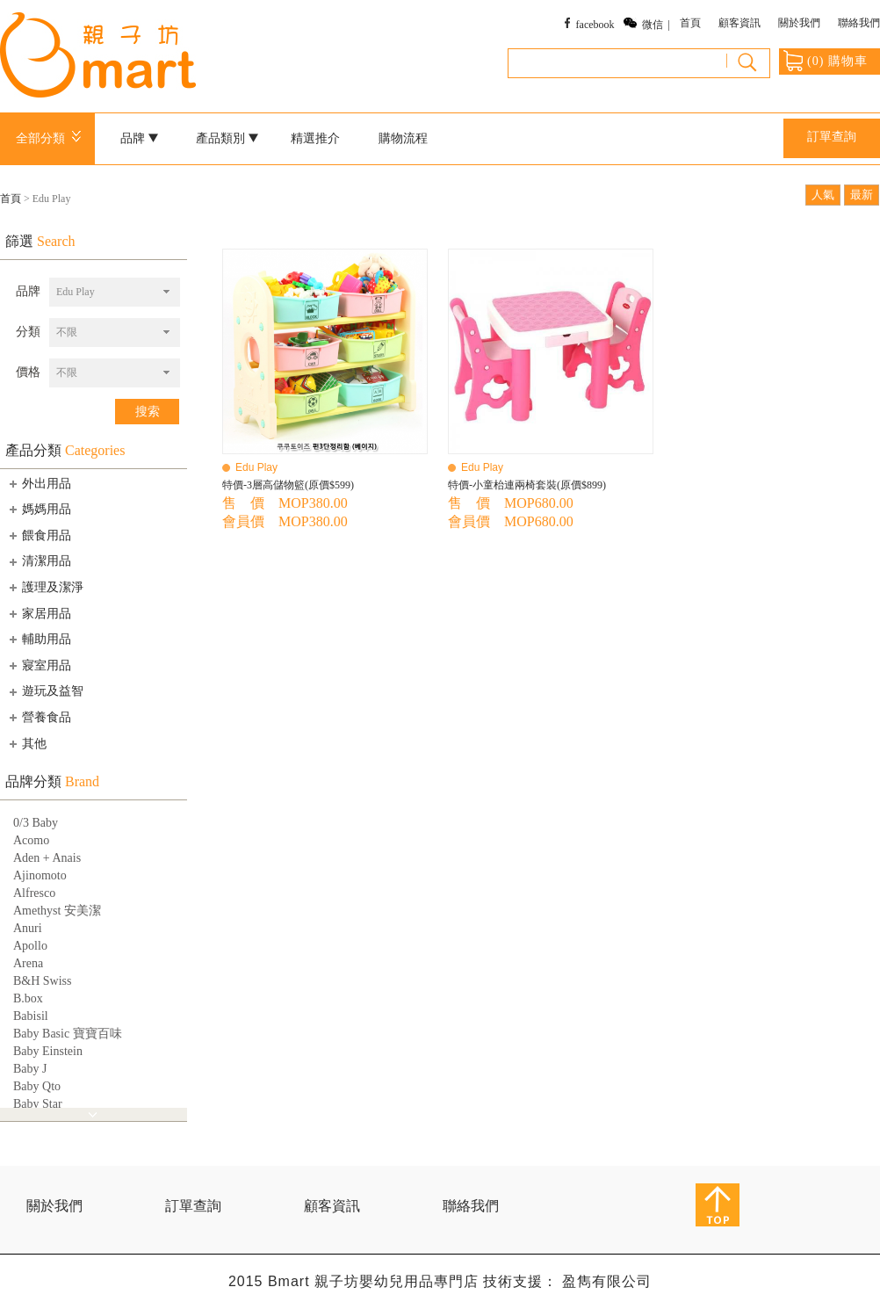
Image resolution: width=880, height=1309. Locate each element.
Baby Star (37, 1103)
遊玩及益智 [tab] (44, 691)
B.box (28, 998)
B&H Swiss (42, 980)
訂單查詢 (831, 136)
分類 (28, 331)
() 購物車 (825, 60)
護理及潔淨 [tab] (44, 587)
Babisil (30, 1016)
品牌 (139, 138)
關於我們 (799, 23)
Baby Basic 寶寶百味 (67, 1033)
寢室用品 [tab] (38, 665)
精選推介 (315, 138)
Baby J (30, 1068)
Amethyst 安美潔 (57, 910)
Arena (28, 963)
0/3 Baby (35, 822)
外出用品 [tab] (38, 483)
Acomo (31, 840)
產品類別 (227, 138)
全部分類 (51, 138)
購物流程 (403, 138)
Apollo (30, 945)
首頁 (690, 23)
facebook (595, 24)
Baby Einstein (48, 1051)
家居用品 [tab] (38, 613)
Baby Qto (37, 1086)
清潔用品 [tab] (38, 561)
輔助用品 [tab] (38, 639)
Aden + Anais (47, 857)
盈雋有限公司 (607, 1281)
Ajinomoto (40, 875)
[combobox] (114, 292)
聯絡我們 (859, 23)
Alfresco (34, 893)
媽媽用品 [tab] (38, 509)
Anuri (27, 928)
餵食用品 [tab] (38, 535)
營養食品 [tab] (38, 717)
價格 (28, 372)
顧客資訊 (739, 23)
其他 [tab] (26, 743)
